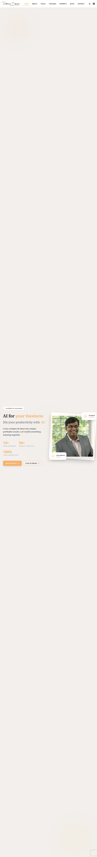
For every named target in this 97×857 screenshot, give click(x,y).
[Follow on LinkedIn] (93, 3)
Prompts (63, 4)
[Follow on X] (89, 3)
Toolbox (52, 4)
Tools (43, 4)
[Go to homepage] (11, 4)
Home (26, 4)
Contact (81, 4)
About (34, 4)
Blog (72, 4)
